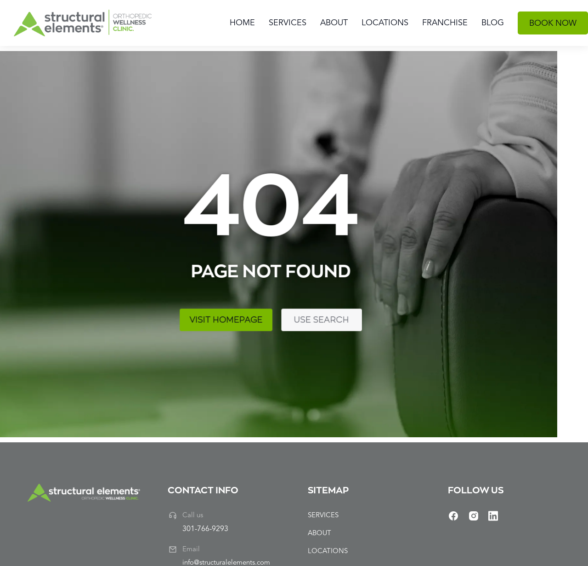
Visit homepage (99, 308)
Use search (179, 308)
